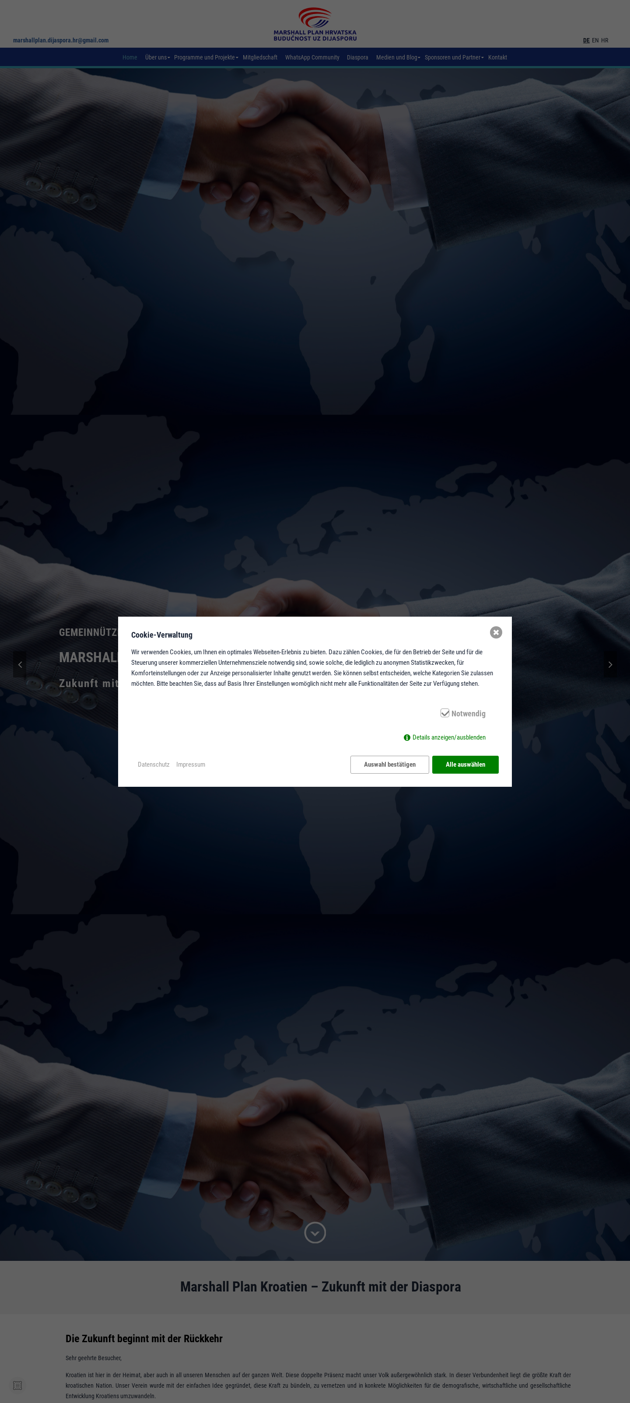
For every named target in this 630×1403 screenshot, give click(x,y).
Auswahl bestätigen (390, 764)
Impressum (190, 764)
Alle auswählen (465, 764)
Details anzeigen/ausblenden (449, 737)
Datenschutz (154, 764)
